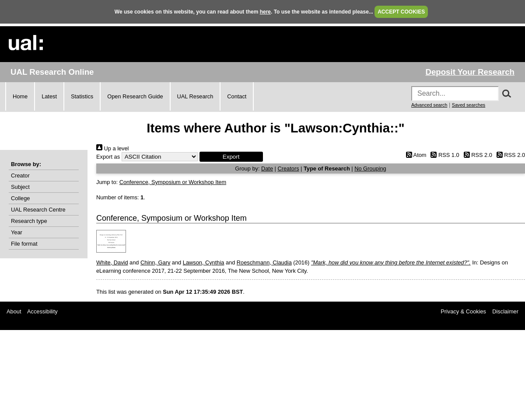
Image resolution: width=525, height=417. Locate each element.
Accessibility (42, 311)
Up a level (112, 148)
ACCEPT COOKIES (401, 12)
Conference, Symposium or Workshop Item (172, 182)
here (265, 12)
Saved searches (468, 105)
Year (16, 232)
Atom (414, 155)
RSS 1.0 (443, 155)
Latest (49, 96)
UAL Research (195, 96)
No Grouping (370, 168)
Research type (29, 221)
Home (20, 96)
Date (267, 168)
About (14, 311)
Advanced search (429, 105)
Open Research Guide (135, 96)
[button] (231, 157)
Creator (20, 175)
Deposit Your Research (469, 71)
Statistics (82, 96)
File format (24, 243)
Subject (20, 187)
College (20, 198)
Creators (288, 168)
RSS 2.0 (476, 155)
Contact (236, 96)
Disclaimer (505, 311)
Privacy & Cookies (463, 311)
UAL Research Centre (38, 209)
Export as (108, 156)
